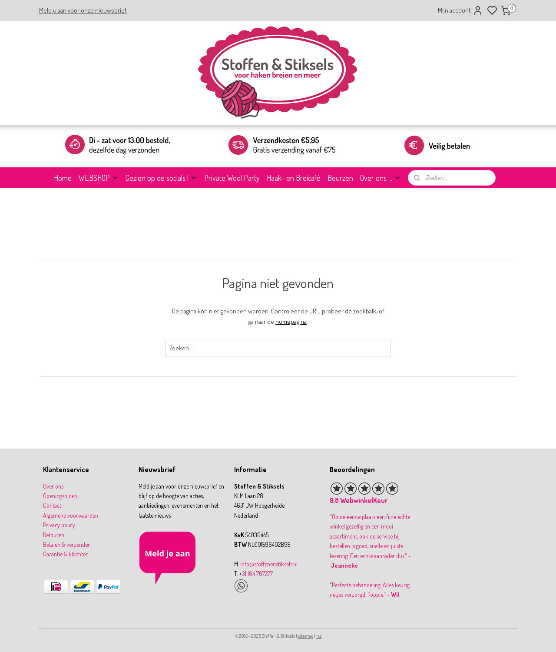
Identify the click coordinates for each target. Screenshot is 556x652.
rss (318, 636)
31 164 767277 (257, 573)
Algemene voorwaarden (70, 515)
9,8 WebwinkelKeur (358, 500)
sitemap (305, 636)
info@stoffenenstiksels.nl (269, 564)
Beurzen (340, 178)
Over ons (53, 486)
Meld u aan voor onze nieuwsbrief (83, 10)
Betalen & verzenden (67, 544)
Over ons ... (380, 178)
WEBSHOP (99, 178)
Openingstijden (60, 495)
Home (63, 178)
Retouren (53, 535)
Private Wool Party (232, 178)
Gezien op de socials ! (161, 178)
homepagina (291, 321)
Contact (52, 505)
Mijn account (460, 10)
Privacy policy (59, 525)
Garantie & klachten (66, 554)
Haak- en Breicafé (294, 178)
